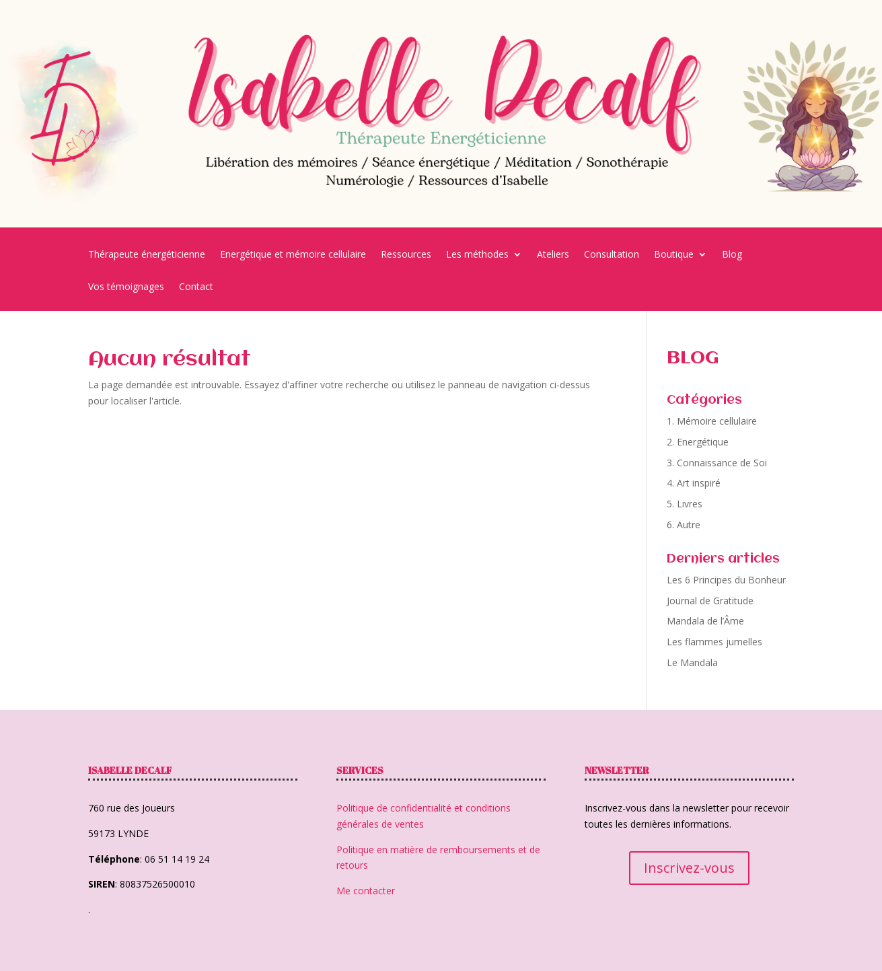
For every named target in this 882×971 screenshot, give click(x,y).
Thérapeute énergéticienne (146, 255)
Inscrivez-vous (689, 868)
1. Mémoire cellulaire (712, 421)
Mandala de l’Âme (705, 620)
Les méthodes (477, 255)
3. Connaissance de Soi (717, 462)
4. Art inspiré (694, 482)
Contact (196, 287)
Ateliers (553, 255)
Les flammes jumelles (714, 641)
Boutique (674, 255)
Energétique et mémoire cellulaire (293, 255)
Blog (732, 255)
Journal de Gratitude (710, 600)
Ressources (406, 255)
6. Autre (683, 524)
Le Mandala (692, 662)
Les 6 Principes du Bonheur (726, 579)
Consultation (611, 255)
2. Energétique (698, 441)
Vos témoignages (126, 287)
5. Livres (684, 503)
